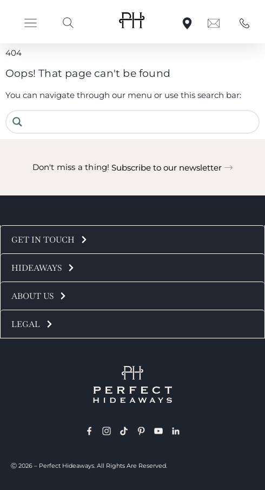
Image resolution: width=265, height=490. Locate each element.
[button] (30, 22)
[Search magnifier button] (17, 121)
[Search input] (140, 122)
